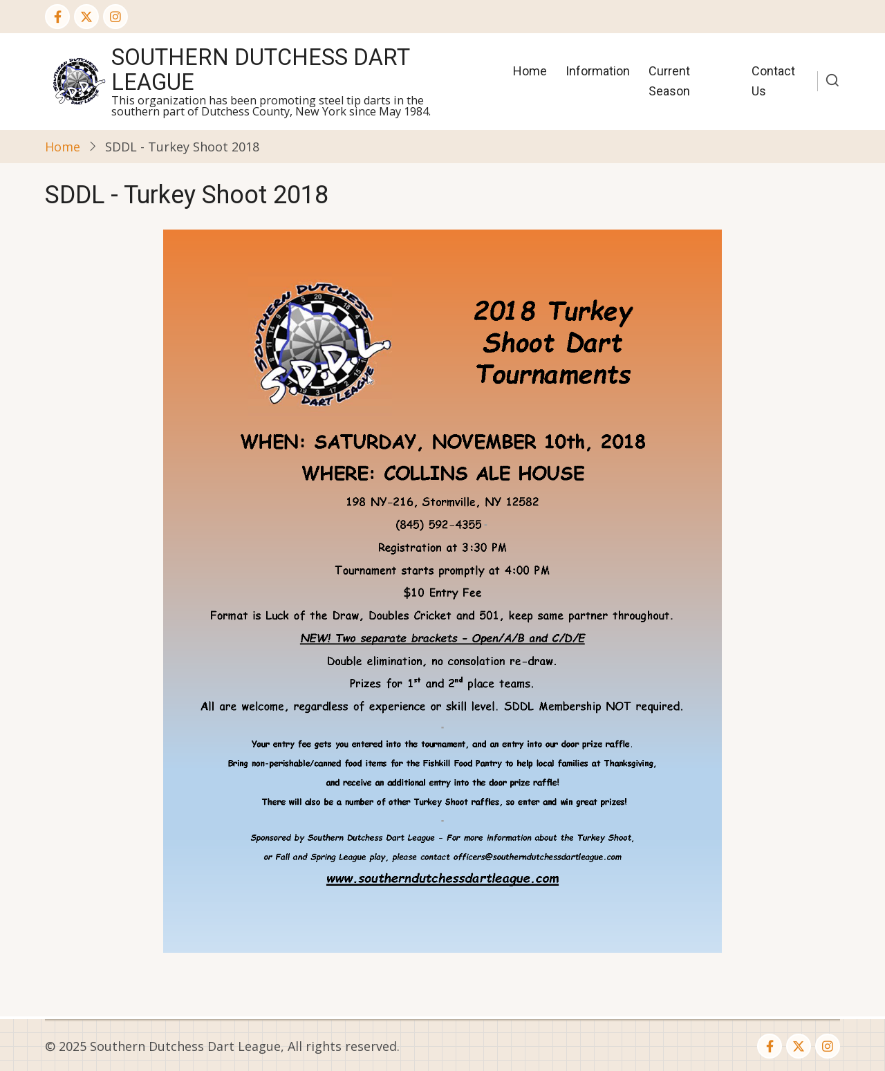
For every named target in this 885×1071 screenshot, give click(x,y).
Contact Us (773, 81)
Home (530, 71)
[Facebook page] (57, 16)
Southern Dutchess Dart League (260, 69)
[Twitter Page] (86, 16)
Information (598, 71)
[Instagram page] (115, 16)
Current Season (669, 81)
